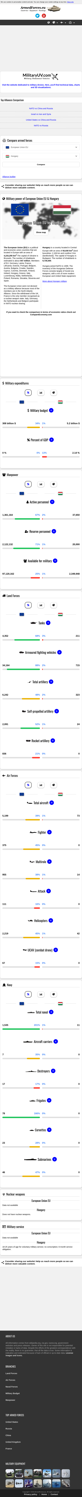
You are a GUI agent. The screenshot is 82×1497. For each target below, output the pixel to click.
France (9, 1449)
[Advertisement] (41, 49)
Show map (41, 232)
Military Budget (13, 1393)
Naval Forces (12, 1387)
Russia (9, 1429)
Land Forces (11, 1373)
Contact (54, 1494)
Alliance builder (9, 177)
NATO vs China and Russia (41, 108)
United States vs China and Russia (41, 120)
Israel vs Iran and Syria (41, 114)
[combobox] (41, 147)
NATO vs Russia (41, 125)
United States (12, 1422)
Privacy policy (30, 1494)
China (8, 1435)
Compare (41, 164)
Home (44, 1494)
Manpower (10, 1400)
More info (70, 2)
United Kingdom (13, 1442)
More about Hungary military (54, 281)
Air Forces (10, 1380)
